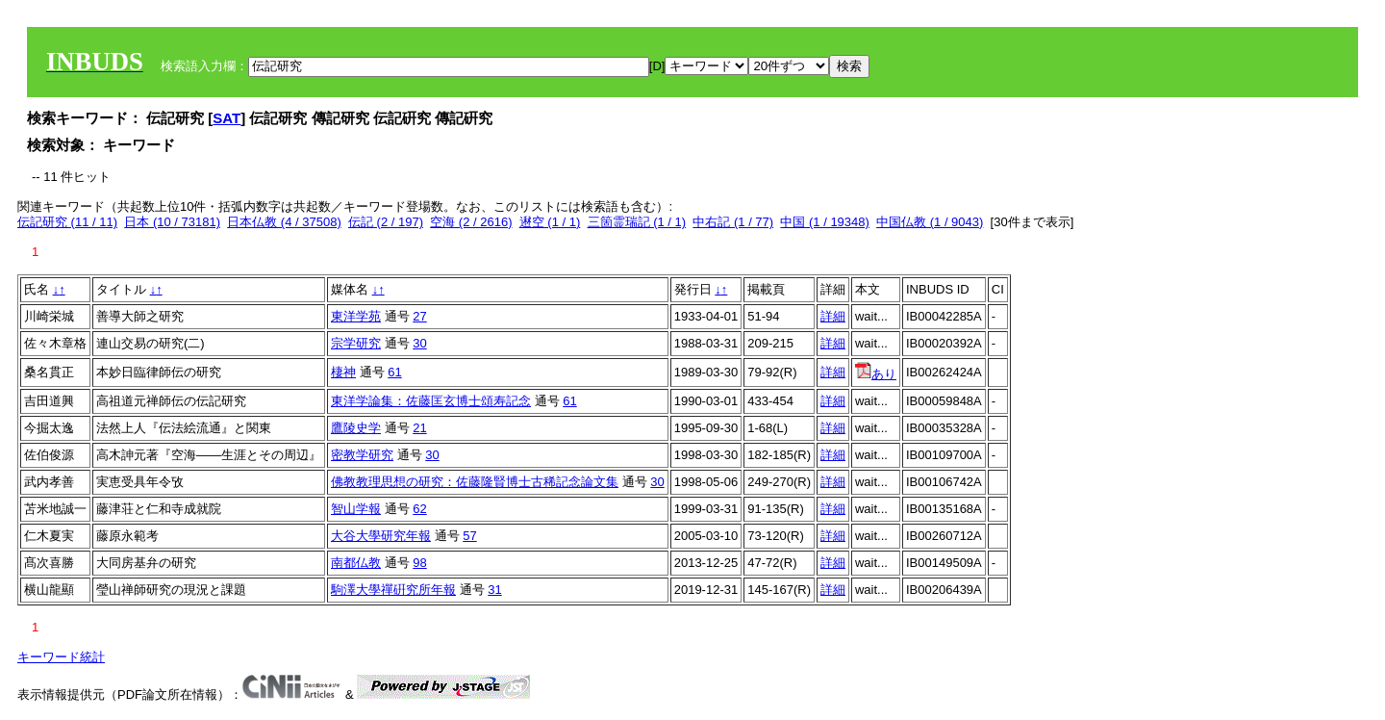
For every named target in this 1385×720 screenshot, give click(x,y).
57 (469, 535)
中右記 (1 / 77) (732, 222)
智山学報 (356, 508)
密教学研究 (362, 455)
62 (419, 508)
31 (494, 589)
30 (419, 343)
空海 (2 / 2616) (471, 222)
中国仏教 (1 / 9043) (929, 222)
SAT (226, 118)
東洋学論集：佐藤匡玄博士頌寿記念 (431, 401)
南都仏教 (356, 562)
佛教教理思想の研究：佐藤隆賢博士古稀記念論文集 (474, 482)
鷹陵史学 (356, 428)
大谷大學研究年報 (381, 535)
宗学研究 (356, 343)
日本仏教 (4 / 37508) (284, 222)
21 (419, 428)
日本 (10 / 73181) (172, 222)
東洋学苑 (356, 316)
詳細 (832, 316)
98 (419, 562)
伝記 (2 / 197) (385, 222)
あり (875, 374)
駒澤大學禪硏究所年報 (393, 589)
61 (394, 372)
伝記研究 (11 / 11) (67, 222)
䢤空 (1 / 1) (550, 222)
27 (419, 316)
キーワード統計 (61, 657)
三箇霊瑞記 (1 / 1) (637, 222)
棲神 (343, 372)
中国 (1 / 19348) (824, 222)
